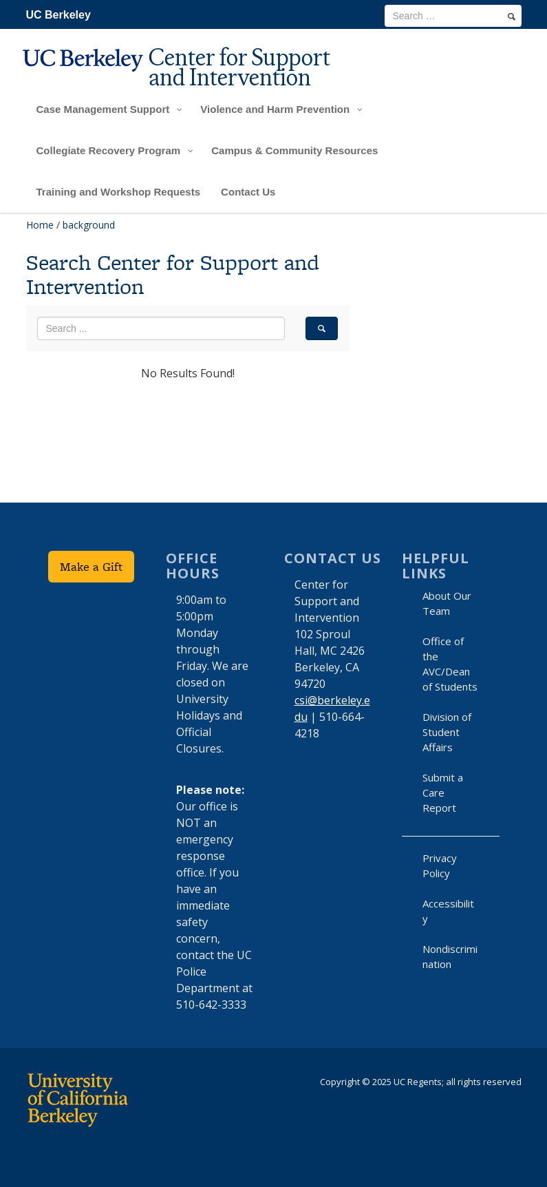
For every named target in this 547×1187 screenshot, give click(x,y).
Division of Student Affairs (446, 732)
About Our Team (446, 603)
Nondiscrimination (450, 956)
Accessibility (448, 910)
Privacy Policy (439, 865)
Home (40, 224)
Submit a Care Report (442, 792)
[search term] (453, 16)
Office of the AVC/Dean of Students (450, 663)
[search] (512, 16)
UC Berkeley (58, 15)
